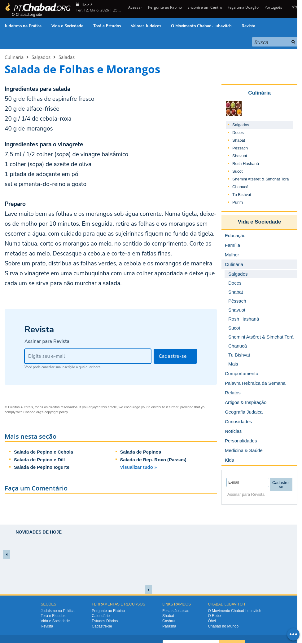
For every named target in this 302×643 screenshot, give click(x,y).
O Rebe (214, 616)
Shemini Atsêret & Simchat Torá (260, 179)
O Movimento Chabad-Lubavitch (201, 26)
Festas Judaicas (175, 611)
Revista (248, 26)
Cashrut (168, 621)
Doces (238, 132)
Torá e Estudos (107, 26)
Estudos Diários (105, 621)
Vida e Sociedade (67, 26)
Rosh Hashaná (245, 163)
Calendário (101, 616)
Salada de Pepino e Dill (39, 459)
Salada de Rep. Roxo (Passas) (153, 459)
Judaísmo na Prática (23, 26)
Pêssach (240, 148)
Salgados (41, 57)
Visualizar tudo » (138, 467)
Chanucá (240, 186)
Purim (237, 202)
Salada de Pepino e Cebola (43, 452)
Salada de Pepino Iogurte (41, 467)
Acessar (134, 7)
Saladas (67, 57)
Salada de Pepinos (140, 452)
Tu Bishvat (241, 194)
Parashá (169, 626)
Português (273, 7)
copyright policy (56, 412)
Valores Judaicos (146, 26)
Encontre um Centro (204, 7)
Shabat (238, 140)
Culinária (14, 57)
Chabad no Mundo (223, 626)
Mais (233, 363)
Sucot (237, 171)
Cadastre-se (102, 626)
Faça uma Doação (243, 7)
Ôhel (212, 621)
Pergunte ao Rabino (165, 7)
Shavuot (239, 155)
